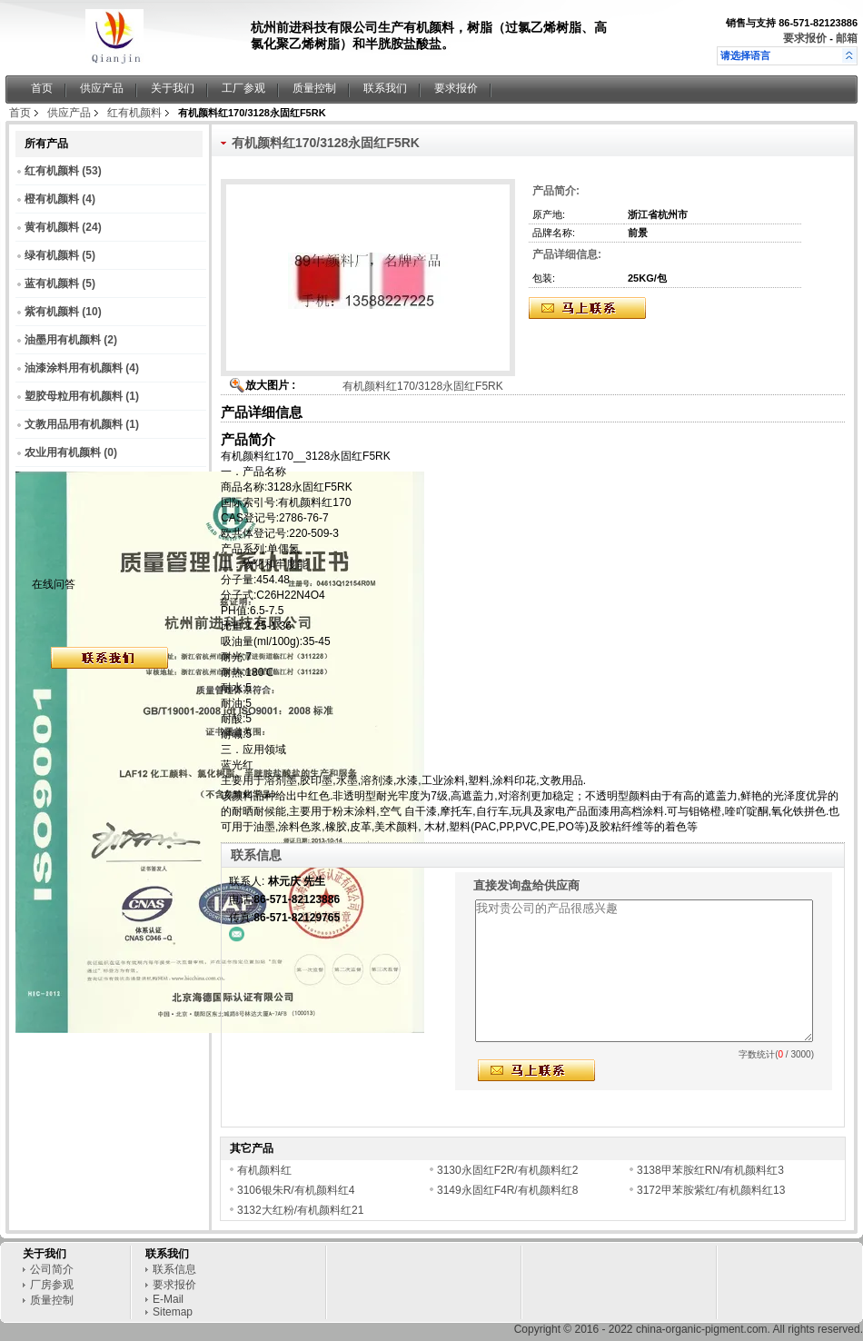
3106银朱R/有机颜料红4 (299, 1190)
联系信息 (174, 1269)
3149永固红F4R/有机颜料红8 (507, 1190)
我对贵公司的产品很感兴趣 (644, 970)
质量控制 (314, 88)
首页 (42, 88)
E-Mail (168, 1299)
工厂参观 (243, 88)
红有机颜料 (134, 112)
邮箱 (847, 38)
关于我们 (172, 88)
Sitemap (173, 1312)
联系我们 (385, 88)
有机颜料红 (264, 1170)
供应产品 (102, 88)
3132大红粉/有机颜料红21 (300, 1210)
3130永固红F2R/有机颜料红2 (507, 1170)
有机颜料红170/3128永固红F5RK (422, 386)
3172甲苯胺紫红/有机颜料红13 (711, 1190)
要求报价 (805, 38)
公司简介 (52, 1269)
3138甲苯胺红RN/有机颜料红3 (710, 1170)
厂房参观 (52, 1284)
